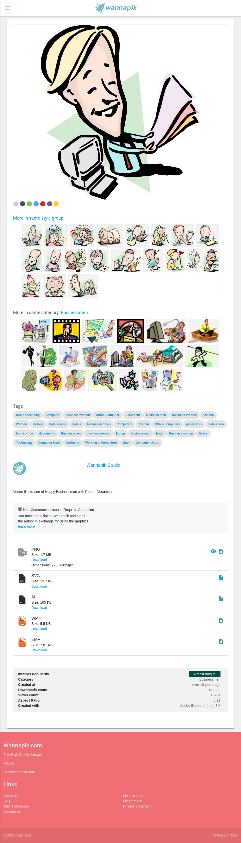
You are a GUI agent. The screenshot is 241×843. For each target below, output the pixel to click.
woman (143, 424)
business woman (78, 415)
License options (135, 796)
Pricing (9, 763)
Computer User (49, 442)
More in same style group (38, 218)
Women (21, 424)
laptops (38, 424)
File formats (132, 801)
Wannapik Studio (103, 465)
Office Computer (107, 415)
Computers (124, 424)
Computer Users (147, 442)
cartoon (208, 415)
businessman (140, 433)
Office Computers (167, 424)
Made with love (225, 835)
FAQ (7, 801)
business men (156, 415)
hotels (76, 424)
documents (47, 433)
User (126, 442)
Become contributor (19, 772)
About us (11, 796)
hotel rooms (57, 424)
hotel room (216, 424)
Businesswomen (181, 433)
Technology (24, 442)
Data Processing (28, 415)
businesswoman (98, 433)
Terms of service (16, 806)
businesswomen (99, 424)
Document (132, 415)
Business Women (184, 415)
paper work (194, 424)
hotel (159, 433)
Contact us (12, 812)
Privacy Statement (137, 806)
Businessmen (74, 312)
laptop (120, 433)
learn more (26, 526)
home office (24, 433)
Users (203, 433)
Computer (53, 415)
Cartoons (72, 442)
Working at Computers (101, 442)
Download (39, 560)
